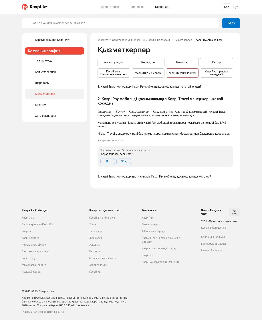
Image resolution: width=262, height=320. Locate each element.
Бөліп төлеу (28, 258)
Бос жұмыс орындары (214, 243)
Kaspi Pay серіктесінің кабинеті (160, 262)
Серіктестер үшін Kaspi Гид (128, 39)
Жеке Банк (95, 237)
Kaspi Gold (28, 217)
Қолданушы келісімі (213, 237)
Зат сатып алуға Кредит (36, 251)
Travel (92, 224)
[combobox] (123, 23)
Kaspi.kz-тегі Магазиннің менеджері (114, 73)
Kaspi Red (27, 231)
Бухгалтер (182, 62)
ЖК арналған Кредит (34, 264)
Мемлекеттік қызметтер (104, 258)
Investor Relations (211, 250)
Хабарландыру (98, 264)
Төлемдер (95, 231)
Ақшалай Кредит (32, 271)
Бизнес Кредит (151, 224)
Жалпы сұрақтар (114, 62)
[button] (165, 132)
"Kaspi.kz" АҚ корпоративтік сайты (43, 311)
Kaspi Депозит (30, 237)
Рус (235, 7)
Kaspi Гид (95, 271)
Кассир (216, 62)
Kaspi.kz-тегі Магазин (102, 217)
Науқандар (95, 251)
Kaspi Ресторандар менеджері (216, 73)
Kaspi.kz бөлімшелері (214, 227)
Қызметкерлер (183, 39)
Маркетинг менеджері (148, 73)
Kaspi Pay (103, 39)
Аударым (94, 244)
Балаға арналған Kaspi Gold (38, 224)
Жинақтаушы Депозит (35, 244)
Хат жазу (234, 212)
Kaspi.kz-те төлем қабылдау (159, 248)
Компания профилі (159, 39)
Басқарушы (148, 62)
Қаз (226, 7)
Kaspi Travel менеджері (182, 73)
